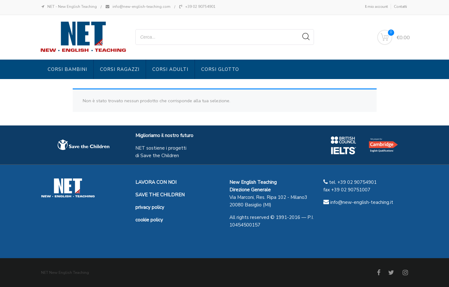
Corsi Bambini (67, 69)
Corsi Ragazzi (119, 69)
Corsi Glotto (220, 69)
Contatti (400, 6)
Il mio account (376, 6)
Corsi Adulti (170, 69)
